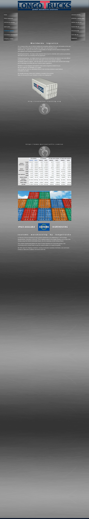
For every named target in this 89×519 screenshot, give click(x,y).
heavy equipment (8, 18)
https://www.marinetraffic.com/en (44, 144)
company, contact (8, 38)
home (5, 14)
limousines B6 (75, 30)
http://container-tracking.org (44, 101)
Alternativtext (44, 129)
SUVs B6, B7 (74, 34)
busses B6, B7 (75, 26)
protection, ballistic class (77, 18)
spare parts (7, 26)
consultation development (10, 34)
